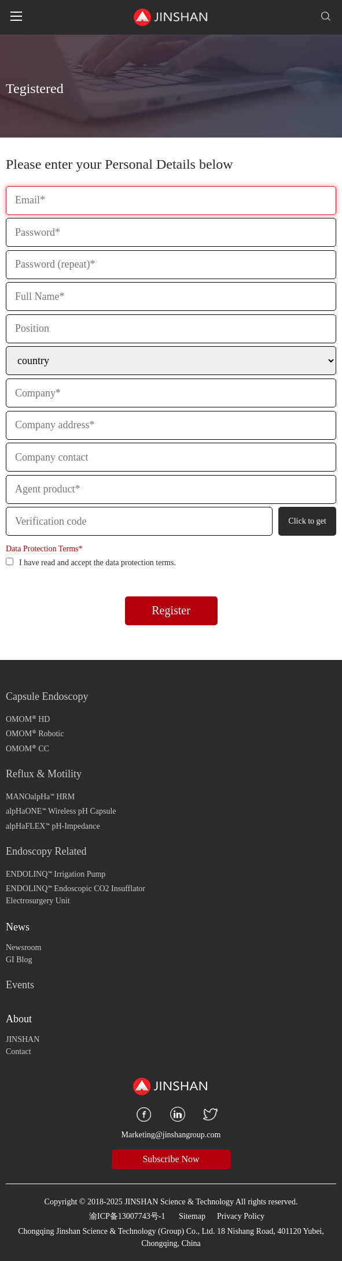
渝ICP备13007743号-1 (127, 1216)
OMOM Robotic (35, 732)
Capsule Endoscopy (47, 696)
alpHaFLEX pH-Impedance (53, 824)
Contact (18, 1051)
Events (20, 985)
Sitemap (192, 1216)
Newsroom (23, 947)
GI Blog (19, 959)
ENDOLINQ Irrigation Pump (55, 872)
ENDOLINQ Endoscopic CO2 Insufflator (75, 887)
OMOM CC (27, 747)
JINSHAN (22, 1039)
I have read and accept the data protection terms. (91, 562)
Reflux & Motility (44, 774)
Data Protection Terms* (44, 548)
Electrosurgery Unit (38, 900)
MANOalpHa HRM (40, 795)
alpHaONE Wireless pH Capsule (61, 809)
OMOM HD (28, 718)
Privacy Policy (240, 1216)
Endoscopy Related (46, 851)
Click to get (307, 521)
